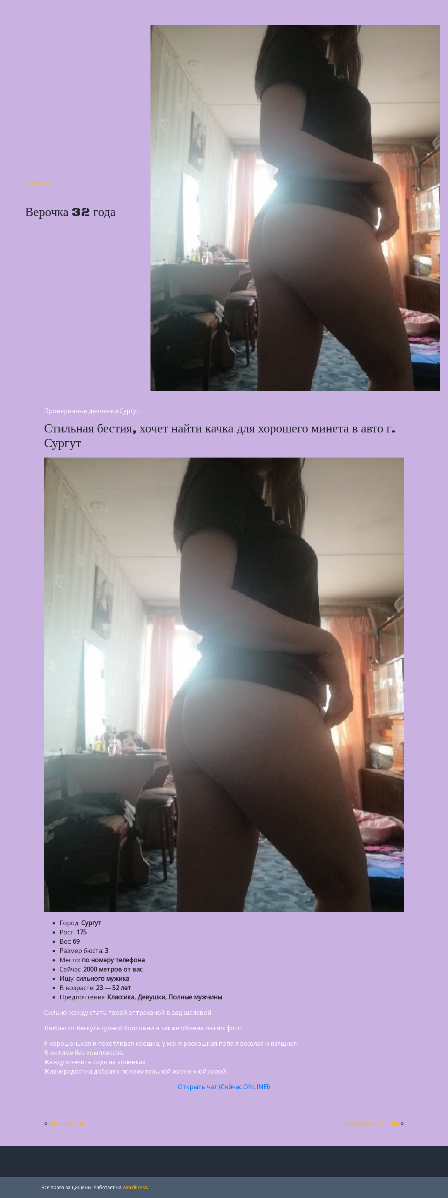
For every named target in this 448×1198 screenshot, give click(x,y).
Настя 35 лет (68, 1123)
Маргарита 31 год (372, 1123)
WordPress (135, 1187)
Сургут (37, 184)
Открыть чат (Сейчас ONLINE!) (224, 1086)
